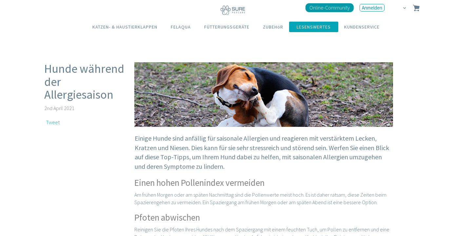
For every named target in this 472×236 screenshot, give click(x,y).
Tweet (53, 122)
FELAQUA (181, 27)
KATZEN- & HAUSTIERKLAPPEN (124, 27)
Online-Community (329, 7)
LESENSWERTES (314, 27)
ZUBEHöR (273, 27)
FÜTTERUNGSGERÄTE (226, 27)
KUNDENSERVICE (362, 27)
